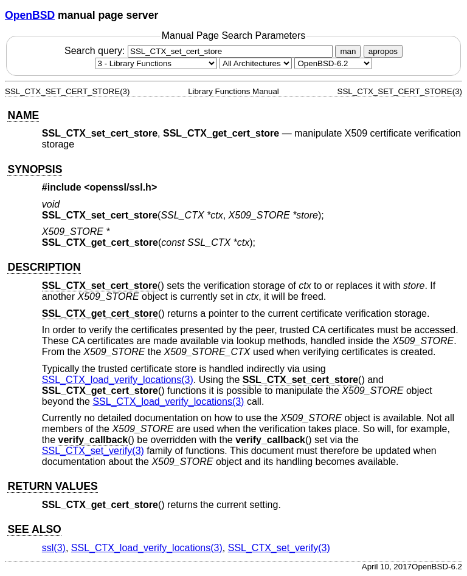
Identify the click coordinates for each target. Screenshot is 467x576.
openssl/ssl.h (120, 187)
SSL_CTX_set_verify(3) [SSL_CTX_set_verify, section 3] (93, 451)
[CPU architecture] (256, 63)
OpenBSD (30, 15)
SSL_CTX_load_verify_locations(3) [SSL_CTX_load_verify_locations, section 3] (117, 379)
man (348, 51)
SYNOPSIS (34, 169)
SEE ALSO (34, 529)
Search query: (200, 51)
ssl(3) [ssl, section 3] (54, 548)
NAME (23, 115)
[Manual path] (333, 63)
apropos (383, 51)
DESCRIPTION (43, 267)
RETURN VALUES (52, 486)
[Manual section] (156, 63)
